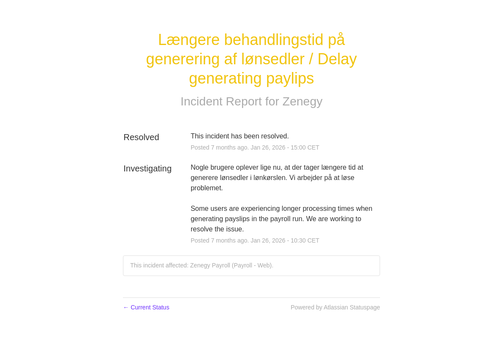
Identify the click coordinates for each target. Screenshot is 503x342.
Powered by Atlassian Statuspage (335, 307)
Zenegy (302, 101)
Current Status (146, 307)
